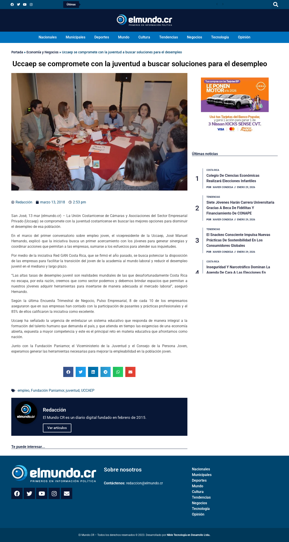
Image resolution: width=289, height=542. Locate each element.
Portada (17, 52)
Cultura (144, 37)
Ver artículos (57, 428)
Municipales (75, 37)
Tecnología (220, 37)
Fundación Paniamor (47, 390)
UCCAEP (87, 390)
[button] (275, 4)
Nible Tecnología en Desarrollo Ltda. (188, 535)
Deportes (101, 37)
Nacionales (48, 37)
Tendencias (168, 37)
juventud (72, 390)
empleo (23, 390)
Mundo (123, 37)
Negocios (194, 37)
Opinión (244, 37)
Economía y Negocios (42, 52)
